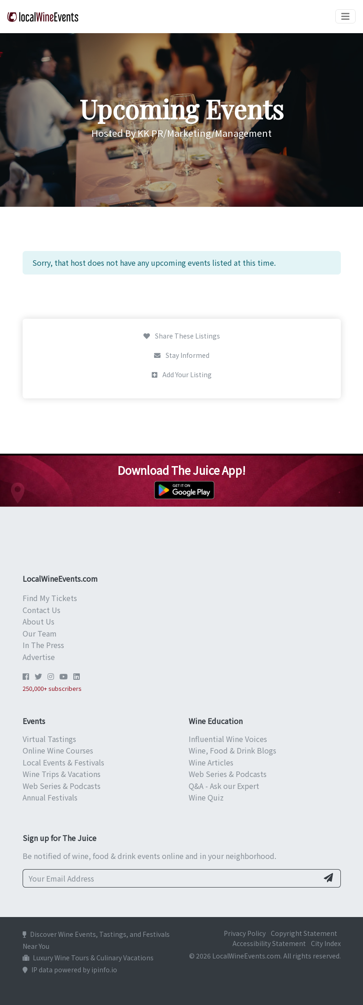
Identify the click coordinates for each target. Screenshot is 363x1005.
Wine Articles (211, 762)
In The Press (43, 644)
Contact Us (41, 609)
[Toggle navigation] (345, 16)
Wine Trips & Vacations (62, 773)
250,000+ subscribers (52, 688)
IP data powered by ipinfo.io (70, 969)
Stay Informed (181, 355)
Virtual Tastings (49, 738)
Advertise (39, 656)
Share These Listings (181, 335)
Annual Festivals (50, 797)
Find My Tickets (50, 597)
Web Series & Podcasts (62, 785)
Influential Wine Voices (228, 738)
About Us (38, 621)
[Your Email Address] (171, 878)
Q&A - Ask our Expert (224, 785)
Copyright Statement (304, 933)
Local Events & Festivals (63, 762)
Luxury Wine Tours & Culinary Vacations (88, 957)
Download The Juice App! (181, 470)
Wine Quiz (206, 797)
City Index (326, 943)
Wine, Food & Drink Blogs (232, 750)
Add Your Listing (182, 374)
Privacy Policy (245, 933)
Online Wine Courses (58, 750)
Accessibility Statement (269, 943)
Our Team (40, 633)
